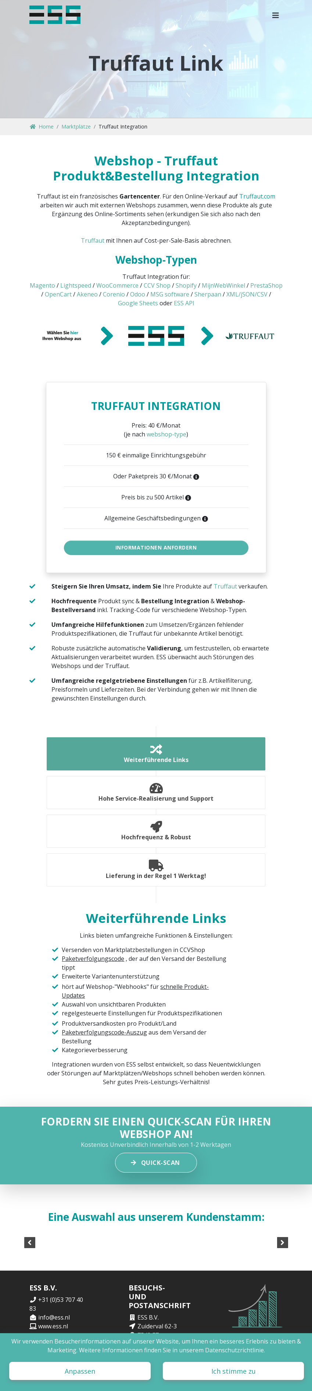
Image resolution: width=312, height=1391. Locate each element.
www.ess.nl (53, 1326)
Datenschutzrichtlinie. (235, 1350)
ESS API (184, 303)
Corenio (114, 294)
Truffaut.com (257, 196)
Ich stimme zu (233, 1371)
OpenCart (58, 294)
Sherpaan (207, 294)
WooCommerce (117, 285)
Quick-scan (156, 1163)
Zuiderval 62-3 (157, 1326)
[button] (276, 15)
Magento (42, 285)
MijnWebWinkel (223, 285)
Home (42, 126)
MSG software (169, 294)
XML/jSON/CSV (247, 294)
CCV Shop (157, 285)
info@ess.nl (54, 1317)
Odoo (137, 294)
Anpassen (80, 1371)
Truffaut (92, 240)
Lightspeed (75, 285)
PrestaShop (266, 285)
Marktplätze (76, 126)
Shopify (186, 285)
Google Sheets (138, 303)
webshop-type (166, 434)
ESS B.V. (148, 1317)
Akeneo (87, 294)
